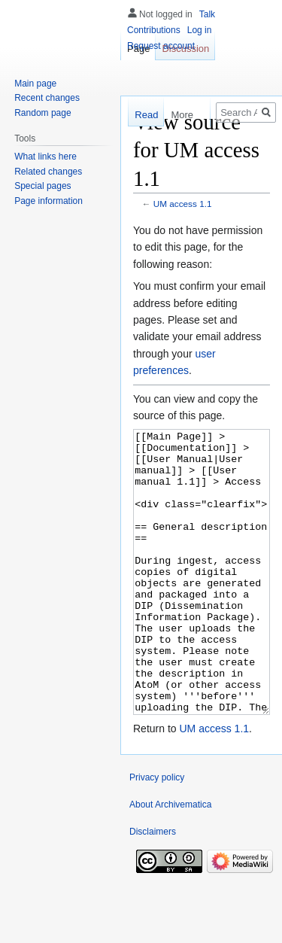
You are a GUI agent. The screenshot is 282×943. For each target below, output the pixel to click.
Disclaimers (152, 888)
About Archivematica (170, 861)
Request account (161, 46)
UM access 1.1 (182, 203)
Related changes (48, 171)
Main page (35, 83)
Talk (207, 14)
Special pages (42, 186)
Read (143, 114)
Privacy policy (156, 834)
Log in (199, 30)
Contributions (153, 30)
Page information (48, 201)
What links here (45, 156)
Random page (42, 113)
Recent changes (47, 98)
